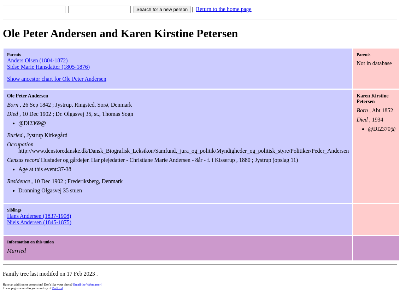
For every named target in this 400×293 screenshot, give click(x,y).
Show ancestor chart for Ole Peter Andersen (56, 79)
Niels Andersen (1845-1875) (39, 222)
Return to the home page (223, 9)
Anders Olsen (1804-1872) (37, 60)
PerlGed (57, 288)
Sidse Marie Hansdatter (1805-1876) (48, 67)
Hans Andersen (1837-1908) (39, 216)
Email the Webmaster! (87, 284)
